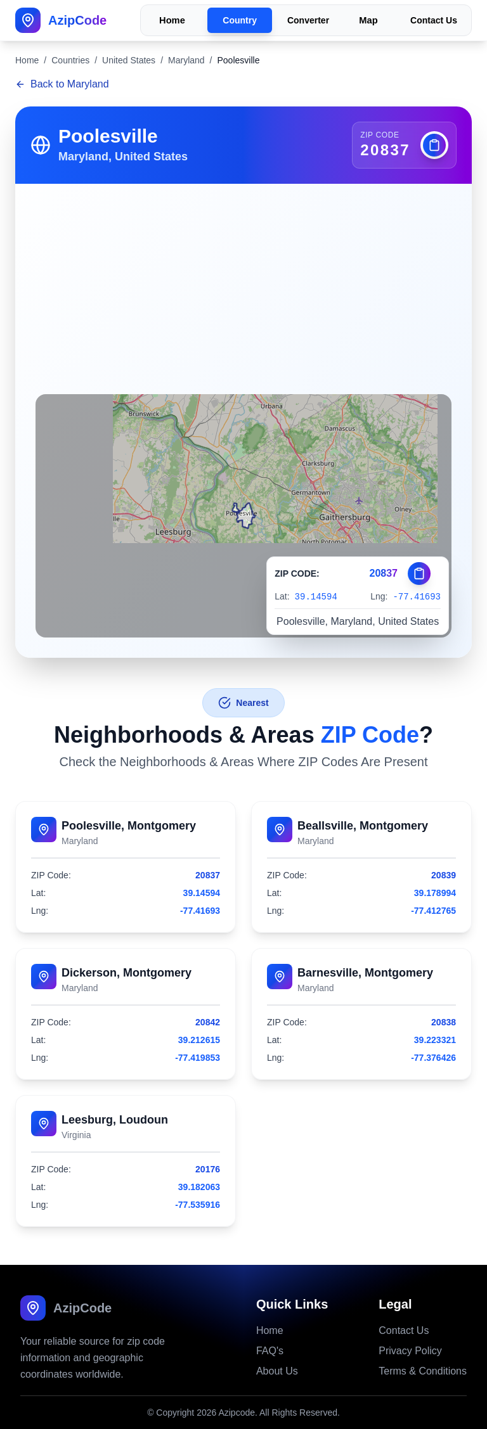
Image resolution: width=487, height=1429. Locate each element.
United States (128, 60)
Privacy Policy (410, 1350)
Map (368, 20)
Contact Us (433, 20)
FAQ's (269, 1350)
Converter (308, 20)
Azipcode (236, 1412)
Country (240, 20)
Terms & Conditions (423, 1371)
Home (172, 20)
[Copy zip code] (434, 145)
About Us (277, 1371)
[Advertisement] (243, 279)
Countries (70, 60)
